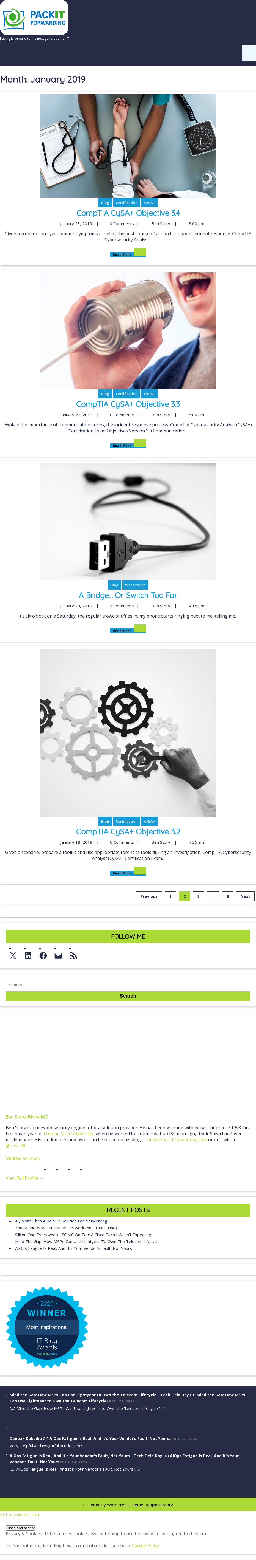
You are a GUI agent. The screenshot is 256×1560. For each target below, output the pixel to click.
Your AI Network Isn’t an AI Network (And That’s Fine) (66, 1227)
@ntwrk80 (16, 1146)
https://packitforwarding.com (177, 1140)
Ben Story (160, 223)
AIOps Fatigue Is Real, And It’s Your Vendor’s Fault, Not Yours (73, 1248)
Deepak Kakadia (26, 1438)
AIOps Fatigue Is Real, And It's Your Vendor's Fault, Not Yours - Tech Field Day (86, 1455)
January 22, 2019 (75, 414)
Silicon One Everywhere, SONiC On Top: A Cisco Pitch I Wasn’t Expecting (83, 1234)
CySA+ (149, 202)
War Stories (135, 584)
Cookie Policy (145, 1546)
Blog (105, 202)
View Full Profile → (25, 1178)
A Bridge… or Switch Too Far (128, 595)
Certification (126, 202)
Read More (128, 254)
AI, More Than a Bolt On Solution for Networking (61, 1221)
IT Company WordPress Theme (113, 1504)
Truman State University (68, 1134)
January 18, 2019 (75, 842)
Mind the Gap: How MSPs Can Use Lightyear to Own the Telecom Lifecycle (87, 1241)
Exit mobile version (19, 1514)
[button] (20, 1528)
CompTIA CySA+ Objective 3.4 (128, 213)
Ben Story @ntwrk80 (27, 1117)
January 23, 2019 (75, 223)
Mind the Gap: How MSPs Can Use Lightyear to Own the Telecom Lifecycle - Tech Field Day (99, 1394)
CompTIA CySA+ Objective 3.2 (128, 831)
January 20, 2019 (75, 605)
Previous (149, 896)
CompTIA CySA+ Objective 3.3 (128, 404)
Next (245, 896)
